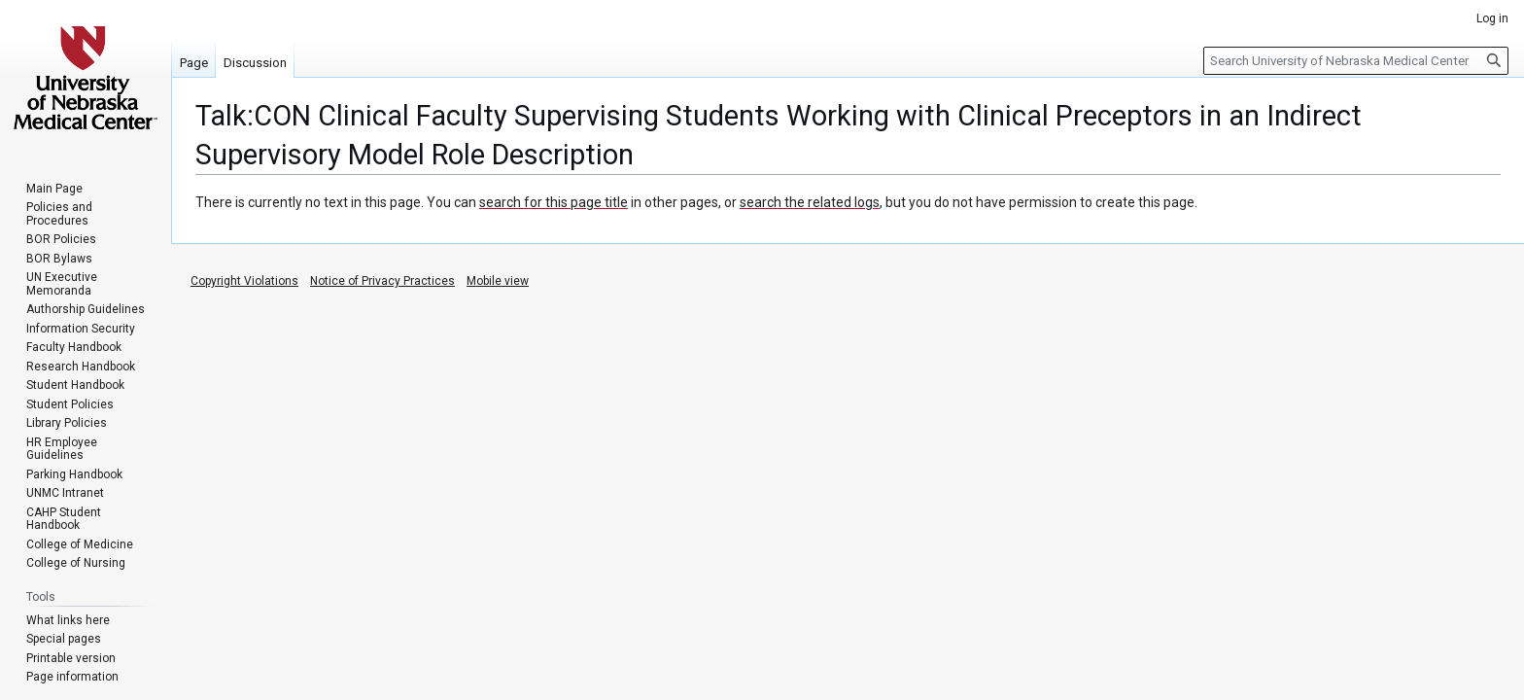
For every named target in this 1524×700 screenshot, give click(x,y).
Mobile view (498, 281)
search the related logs (810, 202)
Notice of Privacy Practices (382, 281)
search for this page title (553, 202)
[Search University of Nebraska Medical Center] (1355, 61)
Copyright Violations (244, 281)
